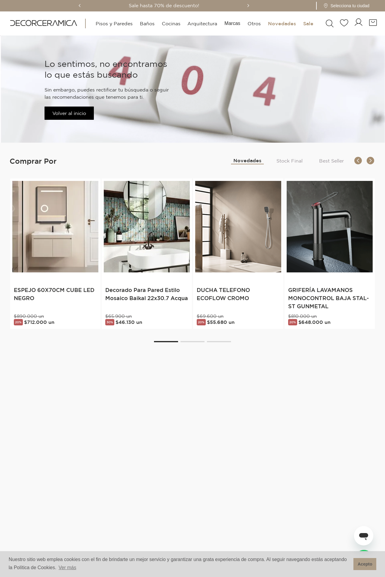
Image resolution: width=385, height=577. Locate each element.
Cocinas (171, 23)
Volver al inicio (69, 113)
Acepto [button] (365, 564)
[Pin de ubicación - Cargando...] (355, 6)
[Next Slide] (256, 6)
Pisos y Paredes (114, 23)
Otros (254, 23)
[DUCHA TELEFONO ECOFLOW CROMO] (238, 253)
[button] (353, 6)
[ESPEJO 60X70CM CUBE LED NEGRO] (55, 253)
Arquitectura (202, 23)
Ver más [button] (67, 567)
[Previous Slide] (88, 6)
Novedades (282, 23)
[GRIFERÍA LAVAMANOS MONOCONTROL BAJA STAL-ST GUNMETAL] (330, 253)
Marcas (232, 23)
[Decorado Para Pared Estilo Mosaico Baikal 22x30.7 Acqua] (147, 253)
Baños (147, 23)
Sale (308, 23)
